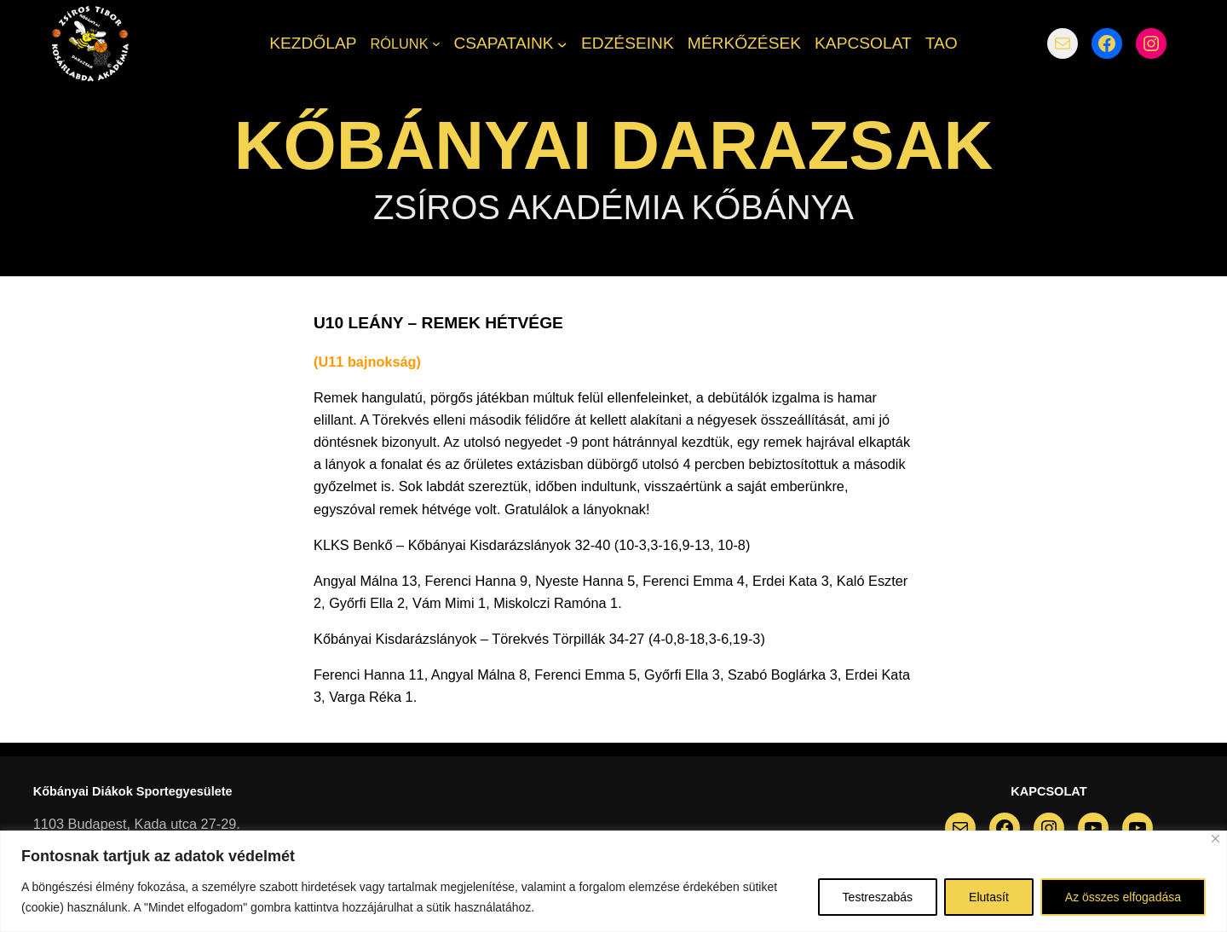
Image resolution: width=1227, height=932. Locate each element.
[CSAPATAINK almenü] (562, 43)
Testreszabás (878, 897)
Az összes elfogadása (1123, 897)
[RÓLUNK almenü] (436, 43)
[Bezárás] (1215, 838)
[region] (613, 881)
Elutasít (989, 897)
